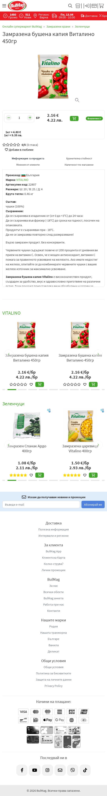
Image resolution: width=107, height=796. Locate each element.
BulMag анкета (53, 598)
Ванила (53, 645)
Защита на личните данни (53, 679)
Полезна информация (53, 529)
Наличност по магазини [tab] (79, 164)
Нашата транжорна (53, 632)
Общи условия (53, 667)
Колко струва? (53, 564)
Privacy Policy (53, 686)
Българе (53, 639)
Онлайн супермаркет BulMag (22, 26)
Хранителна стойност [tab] (79, 158)
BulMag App (53, 551)
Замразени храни (58, 26)
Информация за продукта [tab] (28, 158)
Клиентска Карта (53, 557)
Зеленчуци (82, 26)
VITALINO (22, 180)
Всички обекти (53, 592)
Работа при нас (53, 604)
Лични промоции (53, 570)
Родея (53, 626)
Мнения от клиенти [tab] (28, 164)
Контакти (53, 611)
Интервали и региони (53, 536)
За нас (53, 586)
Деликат (53, 651)
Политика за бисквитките (53, 673)
